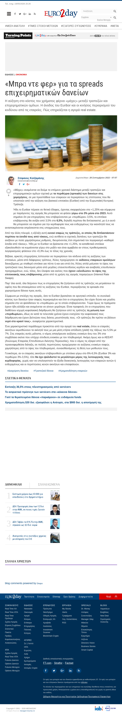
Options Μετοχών (12, 671)
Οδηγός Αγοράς (50, 616)
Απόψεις (84, 612)
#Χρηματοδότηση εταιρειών (72, 370)
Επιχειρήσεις (29, 626)
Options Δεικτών (12, 664)
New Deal (104, 616)
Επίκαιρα (28, 623)
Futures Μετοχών (12, 667)
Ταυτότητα (29, 596)
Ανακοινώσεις (11, 643)
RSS (64, 623)
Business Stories (88, 646)
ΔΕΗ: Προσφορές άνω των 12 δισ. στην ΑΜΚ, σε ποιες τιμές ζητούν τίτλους (29, 509)
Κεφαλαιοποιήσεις (12, 639)
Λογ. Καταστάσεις (69, 619)
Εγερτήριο (85, 636)
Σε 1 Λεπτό (29, 643)
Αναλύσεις (47, 626)
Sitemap (56, 596)
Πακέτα (8, 632)
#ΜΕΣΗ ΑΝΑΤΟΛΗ (15, 25)
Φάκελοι (84, 623)
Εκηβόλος (104, 612)
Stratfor (58, 663)
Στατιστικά (9, 629)
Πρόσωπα (47, 609)
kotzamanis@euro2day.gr (28, 181)
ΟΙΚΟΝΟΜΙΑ (21, 75)
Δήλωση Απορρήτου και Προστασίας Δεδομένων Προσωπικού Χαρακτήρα (76, 696)
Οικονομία (28, 612)
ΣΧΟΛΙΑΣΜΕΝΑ (49, 484)
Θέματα (84, 626)
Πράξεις (8, 636)
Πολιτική (27, 630)
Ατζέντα (84, 639)
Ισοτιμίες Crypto (30, 668)
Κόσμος (27, 619)
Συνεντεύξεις (86, 616)
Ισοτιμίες (27, 664)
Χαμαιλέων (105, 609)
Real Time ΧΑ (11, 609)
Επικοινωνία (43, 596)
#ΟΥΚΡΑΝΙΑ (100, 25)
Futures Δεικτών (12, 660)
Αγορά (27, 616)
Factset (69, 663)
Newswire (28, 609)
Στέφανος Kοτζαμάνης (31, 178)
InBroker (84, 682)
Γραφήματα (67, 616)
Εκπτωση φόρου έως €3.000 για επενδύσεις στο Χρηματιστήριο (28, 495)
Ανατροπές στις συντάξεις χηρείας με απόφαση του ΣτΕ (29, 537)
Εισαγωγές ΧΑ (49, 619)
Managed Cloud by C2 (27, 711)
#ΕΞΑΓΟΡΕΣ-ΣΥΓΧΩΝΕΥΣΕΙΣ (76, 25)
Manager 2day (87, 619)
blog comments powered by (24, 583)
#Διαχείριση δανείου (18, 370)
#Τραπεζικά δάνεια (43, 370)
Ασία (26, 654)
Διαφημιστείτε (86, 596)
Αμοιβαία (47, 623)
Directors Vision (88, 643)
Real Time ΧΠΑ (11, 612)
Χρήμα (27, 657)
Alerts (64, 612)
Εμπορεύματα (30, 661)
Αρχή (108, 596)
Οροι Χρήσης (69, 596)
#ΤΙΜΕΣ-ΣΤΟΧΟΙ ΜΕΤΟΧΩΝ (43, 25)
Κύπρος (27, 633)
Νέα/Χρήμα (48, 612)
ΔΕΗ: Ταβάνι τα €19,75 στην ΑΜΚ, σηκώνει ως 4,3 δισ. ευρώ (28, 523)
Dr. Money (85, 609)
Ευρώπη (27, 650)
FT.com (47, 663)
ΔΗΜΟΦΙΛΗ (13, 484)
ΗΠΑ (26, 647)
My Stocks (66, 609)
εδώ (97, 36)
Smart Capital (87, 650)
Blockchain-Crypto (51, 636)
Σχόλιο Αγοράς (11, 622)
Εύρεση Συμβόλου (12, 625)
